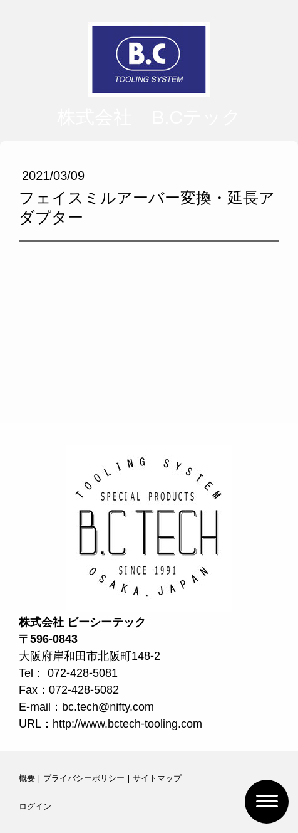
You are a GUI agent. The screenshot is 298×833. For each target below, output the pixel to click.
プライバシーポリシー (84, 777)
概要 (27, 777)
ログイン (35, 806)
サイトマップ (157, 777)
